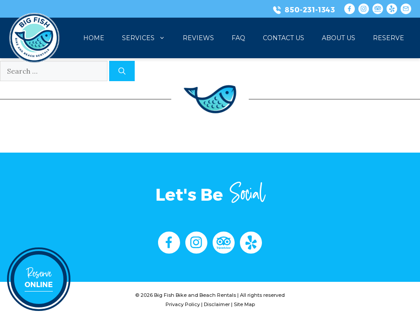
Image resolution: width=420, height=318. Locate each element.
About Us (338, 38)
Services (148, 38)
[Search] (122, 71)
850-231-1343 (310, 10)
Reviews (198, 38)
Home (93, 38)
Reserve (388, 38)
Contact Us (283, 38)
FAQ (238, 38)
